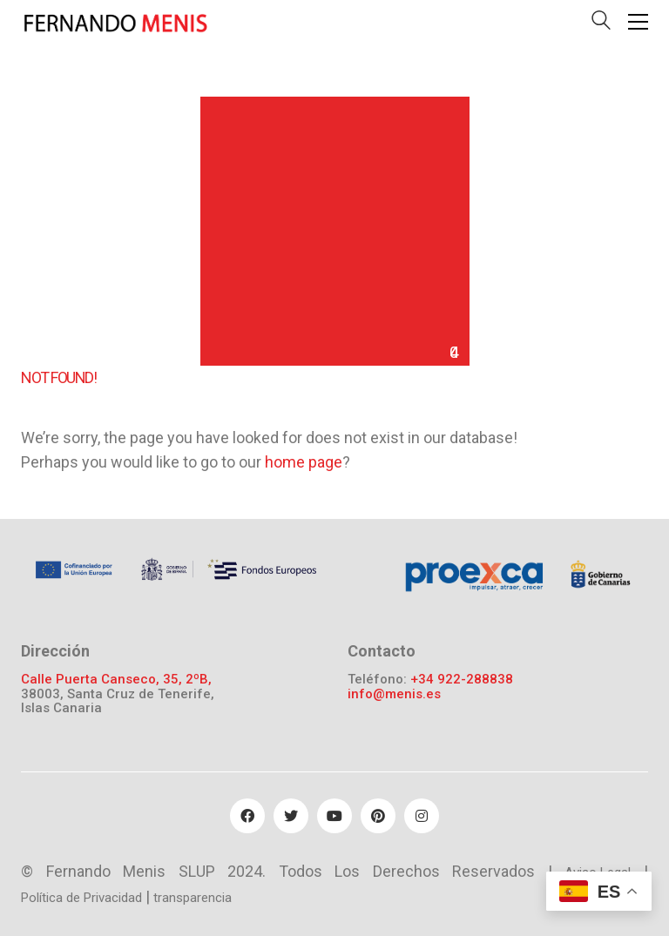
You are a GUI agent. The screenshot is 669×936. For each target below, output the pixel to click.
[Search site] (601, 23)
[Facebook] (247, 815)
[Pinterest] (378, 815)
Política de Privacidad (81, 898)
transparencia (192, 898)
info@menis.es (394, 694)
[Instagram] (421, 815)
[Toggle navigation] (638, 22)
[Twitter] (291, 815)
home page (303, 462)
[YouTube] (334, 815)
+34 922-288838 (461, 679)
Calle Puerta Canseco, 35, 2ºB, (116, 679)
